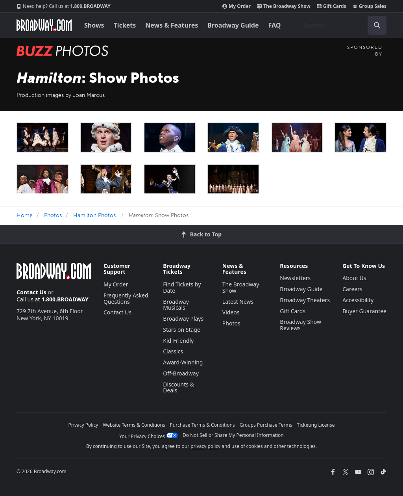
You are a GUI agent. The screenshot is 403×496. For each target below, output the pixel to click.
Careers (352, 289)
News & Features (171, 25)
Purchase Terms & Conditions (202, 425)
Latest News (238, 301)
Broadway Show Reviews (300, 325)
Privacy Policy (83, 425)
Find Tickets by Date (182, 287)
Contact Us (31, 292)
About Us (354, 278)
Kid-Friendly (178, 340)
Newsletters (295, 278)
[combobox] (341, 25)
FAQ (274, 25)
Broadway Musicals (176, 305)
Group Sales (369, 6)
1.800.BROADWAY (64, 6)
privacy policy (205, 446)
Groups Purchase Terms (266, 425)
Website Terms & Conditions (134, 425)
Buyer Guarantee (364, 311)
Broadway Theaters (305, 300)
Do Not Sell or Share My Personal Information (233, 435)
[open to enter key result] (377, 25)
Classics (173, 351)
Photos (53, 215)
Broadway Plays (183, 318)
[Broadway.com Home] (44, 25)
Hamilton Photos (94, 215)
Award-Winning (183, 362)
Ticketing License (316, 425)
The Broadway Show (284, 6)
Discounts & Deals (178, 387)
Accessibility (357, 300)
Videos (231, 312)
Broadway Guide (233, 25)
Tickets (125, 25)
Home (25, 215)
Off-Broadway (181, 373)
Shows (94, 25)
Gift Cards (331, 6)
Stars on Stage (181, 329)
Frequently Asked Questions (126, 298)
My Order (236, 6)
